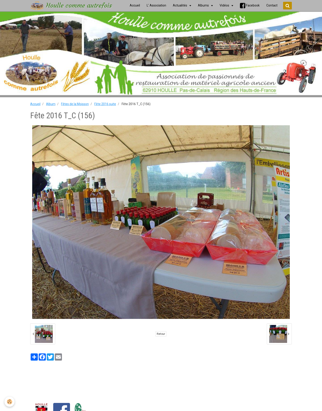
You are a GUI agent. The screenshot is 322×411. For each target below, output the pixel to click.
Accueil (35, 104)
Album (50, 104)
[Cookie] (9, 402)
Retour (161, 333)
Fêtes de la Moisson (75, 104)
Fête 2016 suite (105, 104)
